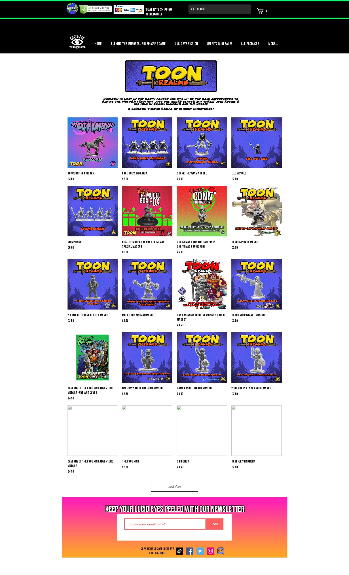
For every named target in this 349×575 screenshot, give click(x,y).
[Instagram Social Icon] (210, 551)
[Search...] (219, 9)
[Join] (214, 524)
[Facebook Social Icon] (189, 551)
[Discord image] (220, 551)
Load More (175, 486)
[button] (267, 11)
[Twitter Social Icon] (200, 551)
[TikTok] (179, 551)
